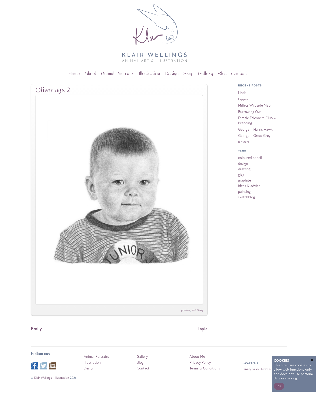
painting (244, 191)
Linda (242, 93)
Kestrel (243, 142)
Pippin (243, 99)
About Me (197, 356)
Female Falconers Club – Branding (257, 120)
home (74, 74)
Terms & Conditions (204, 368)
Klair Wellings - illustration (51, 378)
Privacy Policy (200, 362)
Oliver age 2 (53, 90)
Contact (239, 74)
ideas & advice (249, 186)
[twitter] (43, 365)
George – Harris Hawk (255, 129)
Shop (188, 74)
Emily (36, 329)
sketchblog (197, 310)
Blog (140, 362)
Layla (202, 329)
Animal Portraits (117, 74)
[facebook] (34, 365)
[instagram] (52, 365)
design (243, 163)
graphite (185, 310)
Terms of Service (271, 369)
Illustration (149, 74)
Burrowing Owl (249, 112)
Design (172, 74)
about (90, 74)
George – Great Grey (254, 136)
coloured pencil (250, 158)
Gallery (205, 74)
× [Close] (312, 360)
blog (222, 74)
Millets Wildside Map (254, 105)
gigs (241, 175)
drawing (244, 169)
